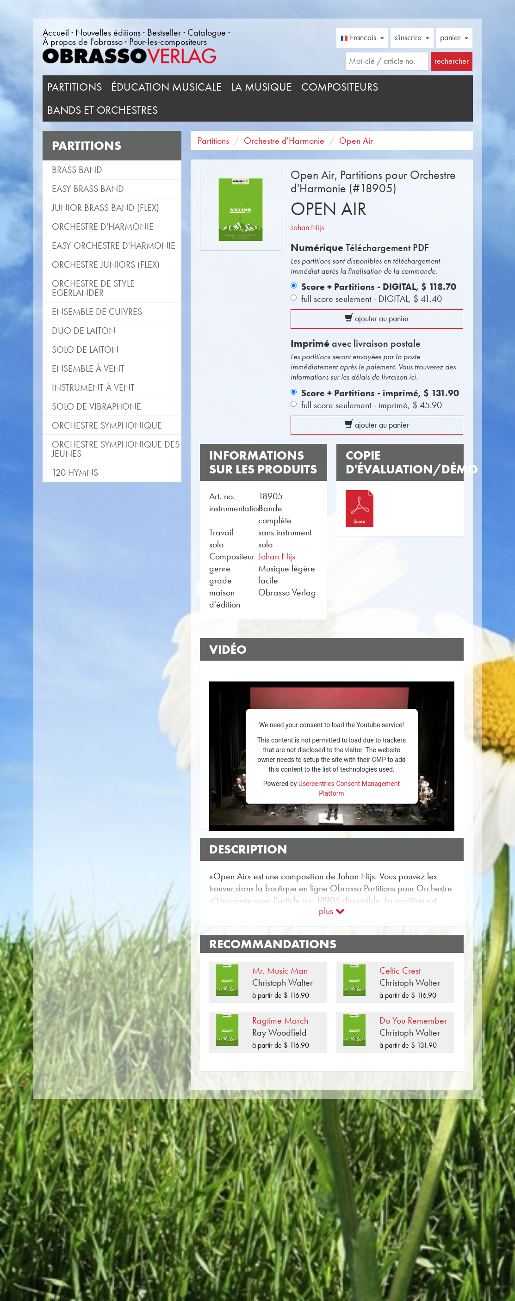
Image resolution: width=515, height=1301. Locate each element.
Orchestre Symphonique (107, 425)
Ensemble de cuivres (97, 311)
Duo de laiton (84, 330)
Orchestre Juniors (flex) (106, 264)
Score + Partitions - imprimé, (380, 393)
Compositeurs (339, 86)
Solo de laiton (85, 349)
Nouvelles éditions (108, 32)
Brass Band (77, 169)
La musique (261, 86)
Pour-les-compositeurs (168, 41)
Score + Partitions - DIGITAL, (378, 286)
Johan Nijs (307, 227)
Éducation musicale (166, 86)
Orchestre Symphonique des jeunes (116, 449)
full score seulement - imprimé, (371, 405)
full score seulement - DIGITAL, (371, 298)
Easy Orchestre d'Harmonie (113, 245)
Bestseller (164, 32)
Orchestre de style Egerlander (93, 288)
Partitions (74, 86)
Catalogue (206, 32)
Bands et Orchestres (102, 110)
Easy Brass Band (88, 188)
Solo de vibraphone (96, 406)
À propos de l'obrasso (83, 41)
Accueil (56, 32)
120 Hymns (75, 472)
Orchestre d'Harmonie (103, 226)
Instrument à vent (93, 387)
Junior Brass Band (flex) (105, 207)
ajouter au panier (377, 318)
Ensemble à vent (88, 368)
